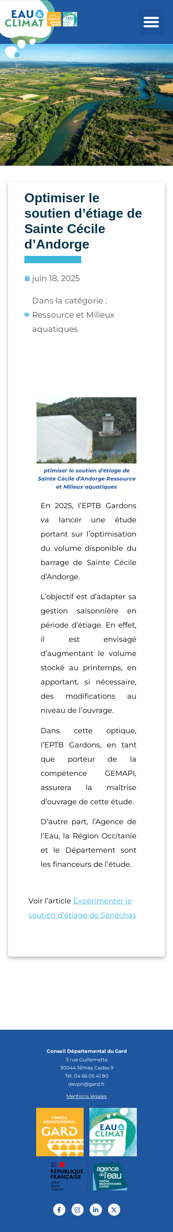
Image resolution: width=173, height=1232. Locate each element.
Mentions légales (86, 1096)
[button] (151, 22)
